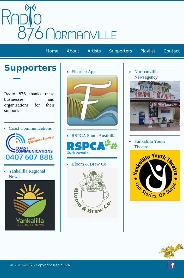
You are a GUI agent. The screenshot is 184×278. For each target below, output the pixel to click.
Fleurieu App (83, 71)
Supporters (120, 51)
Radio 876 (61, 265)
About (73, 51)
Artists (94, 51)
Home (52, 51)
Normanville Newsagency (146, 74)
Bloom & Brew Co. (89, 164)
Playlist (147, 51)
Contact (172, 51)
